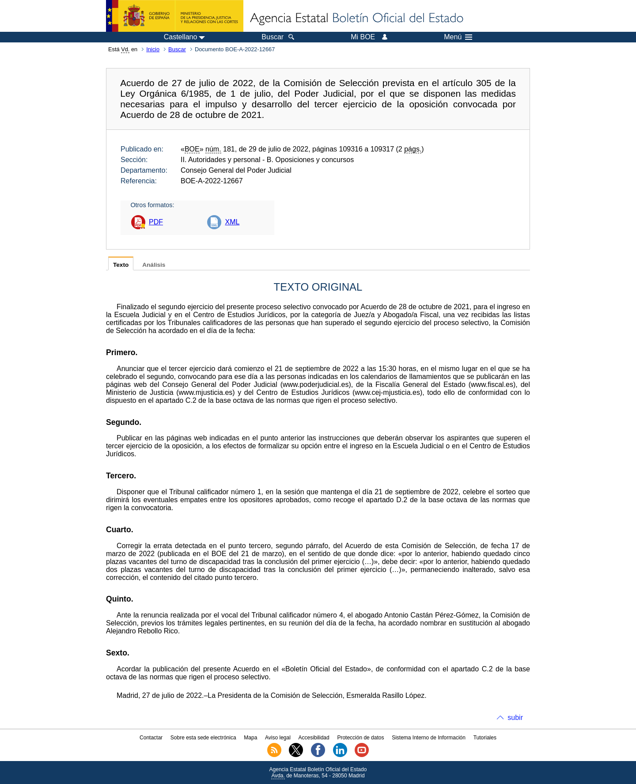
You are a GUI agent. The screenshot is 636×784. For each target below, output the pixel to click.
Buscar (177, 49)
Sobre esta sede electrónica (203, 738)
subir (515, 717)
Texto (121, 264)
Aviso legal (278, 738)
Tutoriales (484, 738)
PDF (156, 222)
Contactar (151, 738)
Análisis (153, 264)
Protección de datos (360, 738)
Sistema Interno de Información (429, 738)
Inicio (152, 49)
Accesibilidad (314, 738)
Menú (458, 37)
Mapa (250, 738)
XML (232, 222)
